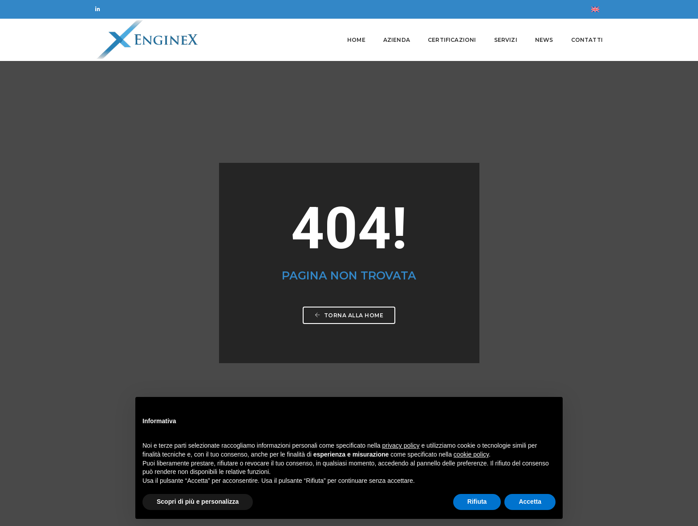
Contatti (587, 39)
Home (356, 39)
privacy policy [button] (401, 445)
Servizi (505, 39)
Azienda (396, 39)
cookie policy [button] (471, 454)
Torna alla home (349, 212)
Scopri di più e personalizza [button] (198, 501)
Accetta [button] (530, 501)
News (544, 39)
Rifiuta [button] (477, 501)
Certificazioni (452, 39)
